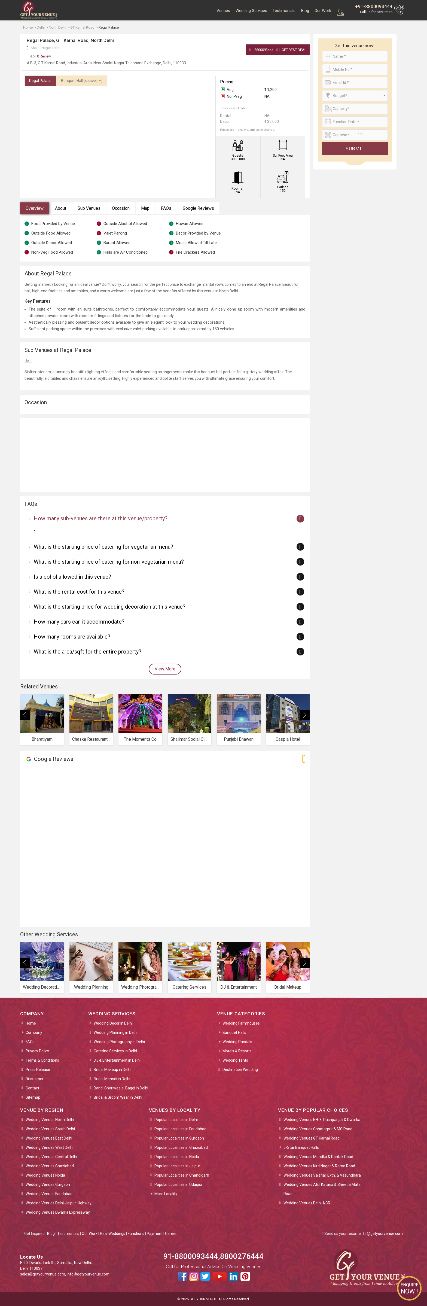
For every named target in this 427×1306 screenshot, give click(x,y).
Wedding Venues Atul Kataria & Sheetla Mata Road (322, 1189)
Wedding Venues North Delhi (50, 1119)
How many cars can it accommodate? (79, 621)
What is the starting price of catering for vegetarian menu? (103, 546)
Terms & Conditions (42, 1060)
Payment (155, 1233)
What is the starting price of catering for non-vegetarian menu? (109, 561)
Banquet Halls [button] (234, 1032)
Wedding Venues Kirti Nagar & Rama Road (319, 1166)
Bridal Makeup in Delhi (112, 1069)
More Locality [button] (165, 1194)
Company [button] (34, 1032)
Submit (355, 148)
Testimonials (284, 10)
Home (31, 1023)
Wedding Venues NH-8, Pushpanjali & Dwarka (321, 1119)
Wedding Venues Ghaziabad (50, 1166)
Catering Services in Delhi (115, 1051)
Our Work (323, 10)
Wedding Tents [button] (235, 1060)
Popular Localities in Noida (176, 1157)
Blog (305, 10)
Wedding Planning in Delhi (116, 1032)
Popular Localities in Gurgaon (179, 1138)
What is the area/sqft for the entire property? (87, 651)
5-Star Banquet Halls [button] (301, 1147)
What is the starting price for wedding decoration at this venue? (109, 606)
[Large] (355, 134)
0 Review (40, 56)
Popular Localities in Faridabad (180, 1129)
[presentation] (25, 715)
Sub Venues (89, 208)
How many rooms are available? (72, 636)
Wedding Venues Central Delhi (51, 1157)
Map (145, 208)
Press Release (38, 1069)
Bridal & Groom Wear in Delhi (118, 1097)
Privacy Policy (37, 1051)
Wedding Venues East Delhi (49, 1138)
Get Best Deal (291, 50)
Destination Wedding (240, 1069)
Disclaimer (35, 1079)
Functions (136, 1233)
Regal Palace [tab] (40, 80)
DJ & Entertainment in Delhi (117, 1060)
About (60, 208)
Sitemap (33, 1097)
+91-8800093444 (373, 6)
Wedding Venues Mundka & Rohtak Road (318, 1157)
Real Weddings (112, 1233)
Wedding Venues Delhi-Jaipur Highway (58, 1203)
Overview (35, 208)
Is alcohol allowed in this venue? (72, 576)
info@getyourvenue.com (88, 1274)
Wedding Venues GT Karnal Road (311, 1138)
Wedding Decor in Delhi (113, 1023)
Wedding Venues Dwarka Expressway (58, 1212)
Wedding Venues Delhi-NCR (306, 1203)
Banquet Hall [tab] (81, 80)
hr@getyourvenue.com (383, 1233)
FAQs (166, 208)
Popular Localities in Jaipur (177, 1166)
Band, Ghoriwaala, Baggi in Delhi (121, 1088)
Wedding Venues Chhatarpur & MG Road (317, 1129)
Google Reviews (198, 208)
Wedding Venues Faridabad (49, 1194)
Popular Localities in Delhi (176, 1119)
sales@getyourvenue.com (42, 1274)
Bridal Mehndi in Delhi (112, 1079)
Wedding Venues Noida (45, 1175)
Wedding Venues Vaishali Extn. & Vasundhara (322, 1175)
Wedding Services (251, 10)
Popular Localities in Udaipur (178, 1184)
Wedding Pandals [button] (237, 1042)
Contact (32, 1088)
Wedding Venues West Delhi (49, 1147)
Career (171, 1233)
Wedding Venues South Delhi (50, 1129)
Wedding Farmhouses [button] (241, 1023)
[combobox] (355, 95)
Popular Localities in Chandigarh (181, 1175)
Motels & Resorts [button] (237, 1051)
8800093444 (261, 50)
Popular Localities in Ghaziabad (181, 1147)
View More (165, 669)
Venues (223, 10)
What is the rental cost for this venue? (79, 591)
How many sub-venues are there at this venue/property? (100, 518)
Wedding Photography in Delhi (119, 1042)
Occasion (121, 208)
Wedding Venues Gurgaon (48, 1184)
